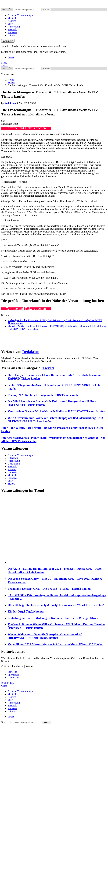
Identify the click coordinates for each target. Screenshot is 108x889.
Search (46, 9)
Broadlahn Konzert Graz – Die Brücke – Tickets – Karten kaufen (49, 588)
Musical (12, 18)
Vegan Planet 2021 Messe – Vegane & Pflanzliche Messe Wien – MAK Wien (55, 644)
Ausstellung (14, 26)
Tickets (48, 368)
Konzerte (12, 32)
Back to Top (7, 683)
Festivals (12, 29)
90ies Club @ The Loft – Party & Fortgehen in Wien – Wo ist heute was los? (56, 605)
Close (4, 685)
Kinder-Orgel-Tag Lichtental (26, 611)
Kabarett (12, 21)
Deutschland (14, 463)
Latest (11, 57)
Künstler (12, 35)
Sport (10, 23)
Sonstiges (12, 478)
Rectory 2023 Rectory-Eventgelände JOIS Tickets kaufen (44, 395)
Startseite (12, 671)
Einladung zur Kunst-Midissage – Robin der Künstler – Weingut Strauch (54, 618)
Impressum (13, 674)
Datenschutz (14, 677)
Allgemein (13, 458)
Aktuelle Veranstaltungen (20, 15)
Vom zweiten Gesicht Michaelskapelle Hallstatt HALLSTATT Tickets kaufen (56, 411)
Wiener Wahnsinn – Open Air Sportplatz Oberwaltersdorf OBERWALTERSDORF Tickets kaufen (45, 636)
